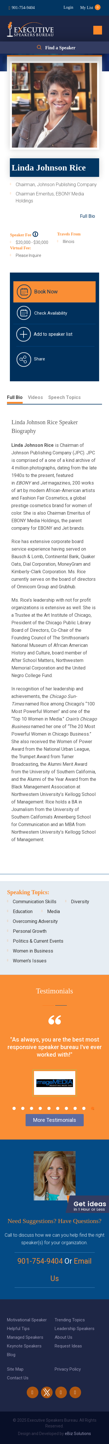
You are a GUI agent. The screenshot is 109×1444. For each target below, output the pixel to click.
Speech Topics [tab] (64, 397)
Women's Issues (30, 961)
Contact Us (17, 1377)
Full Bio (87, 216)
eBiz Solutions (78, 1433)
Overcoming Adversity (35, 921)
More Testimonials (54, 1120)
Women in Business (33, 951)
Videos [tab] (35, 397)
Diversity (80, 901)
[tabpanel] (54, 1063)
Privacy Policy (68, 1369)
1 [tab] (14, 1108)
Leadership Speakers (74, 1328)
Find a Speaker (60, 47)
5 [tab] (49, 1108)
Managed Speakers (25, 1337)
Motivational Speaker (27, 1320)
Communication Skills (34, 901)
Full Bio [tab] (15, 397)
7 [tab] (66, 1108)
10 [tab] (92, 1108)
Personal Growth (30, 931)
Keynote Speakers (24, 1346)
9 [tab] (83, 1108)
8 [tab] (75, 1108)
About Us (63, 1337)
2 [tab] (22, 1108)
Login (68, 7)
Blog (11, 1354)
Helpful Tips (18, 1328)
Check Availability (50, 313)
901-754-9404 (23, 8)
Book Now (46, 292)
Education (23, 911)
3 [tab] (31, 1108)
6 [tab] (57, 1108)
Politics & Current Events (38, 941)
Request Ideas (68, 1346)
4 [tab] (40, 1108)
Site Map (15, 1369)
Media (53, 911)
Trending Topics (70, 1320)
